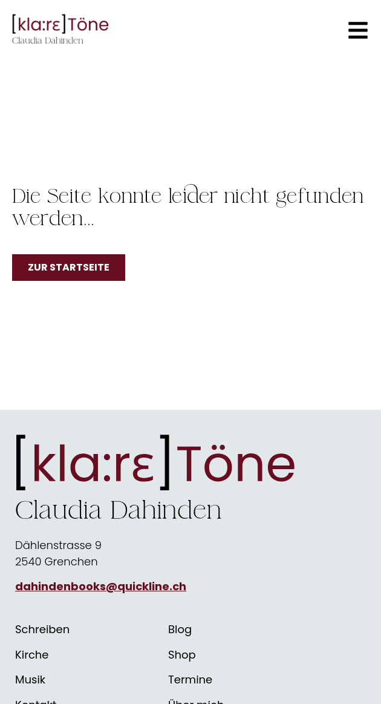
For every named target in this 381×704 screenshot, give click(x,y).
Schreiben (42, 629)
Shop (182, 654)
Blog (180, 629)
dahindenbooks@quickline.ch (100, 586)
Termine (190, 679)
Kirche (32, 654)
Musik (30, 679)
